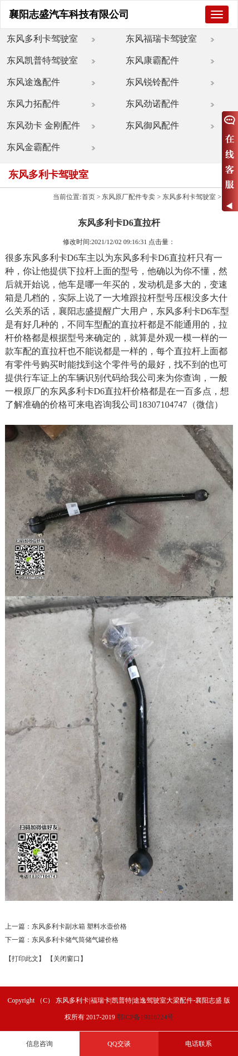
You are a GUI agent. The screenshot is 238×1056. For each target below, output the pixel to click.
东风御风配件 (152, 125)
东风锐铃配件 (152, 82)
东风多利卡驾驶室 (42, 38)
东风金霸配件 (33, 147)
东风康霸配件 (152, 60)
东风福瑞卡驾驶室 (161, 38)
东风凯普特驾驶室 (42, 60)
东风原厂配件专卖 (128, 197)
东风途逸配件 (33, 82)
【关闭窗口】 (67, 959)
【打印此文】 (25, 959)
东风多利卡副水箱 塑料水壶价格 (79, 926)
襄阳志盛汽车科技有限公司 (69, 14)
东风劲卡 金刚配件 (43, 125)
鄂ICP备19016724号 (145, 1017)
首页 (88, 197)
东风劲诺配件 (152, 103)
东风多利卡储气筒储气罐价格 (75, 940)
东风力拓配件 (33, 103)
